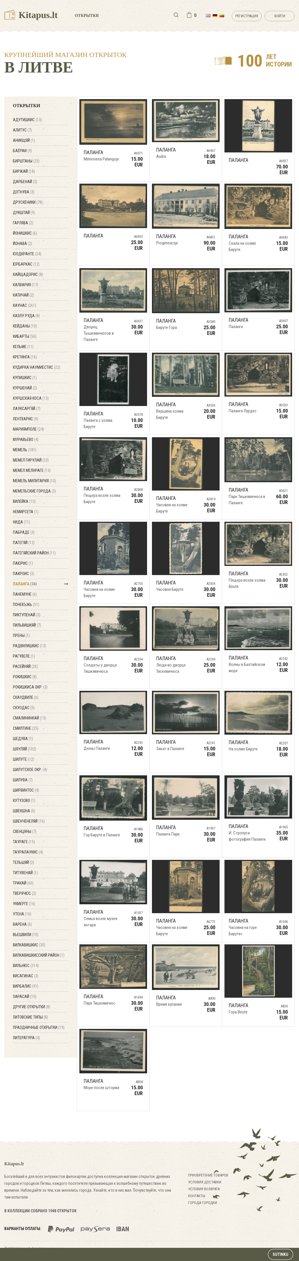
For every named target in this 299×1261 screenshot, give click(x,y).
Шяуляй (24, 749)
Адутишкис (27, 119)
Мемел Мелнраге (32, 470)
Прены (21, 635)
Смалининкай (29, 718)
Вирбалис (25, 986)
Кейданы (25, 326)
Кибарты (24, 336)
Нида (21, 522)
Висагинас (25, 976)
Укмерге (24, 903)
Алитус (22, 130)
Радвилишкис (29, 646)
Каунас (24, 305)
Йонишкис (25, 233)
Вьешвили (25, 934)
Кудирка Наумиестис (36, 367)
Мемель (24, 450)
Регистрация (246, 16)
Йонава (22, 243)
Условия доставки (204, 1182)
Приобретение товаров (208, 1175)
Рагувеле (24, 656)
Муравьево (25, 439)
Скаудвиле (25, 697)
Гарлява (23, 223)
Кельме (23, 346)
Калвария (25, 285)
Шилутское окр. (30, 769)
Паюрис (23, 563)
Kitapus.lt (31, 15)
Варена (22, 924)
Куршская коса (31, 398)
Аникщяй (24, 140)
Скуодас (24, 707)
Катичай (23, 295)
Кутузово (24, 800)
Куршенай (25, 388)
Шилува (23, 780)
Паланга (25, 584)
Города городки (202, 1203)
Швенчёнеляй (29, 821)
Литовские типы (30, 1017)
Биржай (24, 171)
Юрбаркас (26, 264)
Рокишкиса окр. (30, 687)
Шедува (23, 738)
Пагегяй (24, 542)
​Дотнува (23, 192)
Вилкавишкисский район (39, 955)
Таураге (24, 842)
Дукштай (24, 212)
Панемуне (25, 594)
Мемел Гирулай (31, 460)
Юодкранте (27, 254)
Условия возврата (204, 1189)
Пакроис (23, 573)
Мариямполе (28, 429)
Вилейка (24, 501)
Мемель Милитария (34, 480)
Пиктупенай (26, 615)
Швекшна (24, 811)
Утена (22, 914)
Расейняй (25, 666)
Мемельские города (34, 491)
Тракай (23, 883)
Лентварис (25, 419)
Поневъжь (26, 604)
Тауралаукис (28, 852)
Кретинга (25, 357)
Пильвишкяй (27, 625)
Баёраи (22, 150)
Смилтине (25, 728)
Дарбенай (25, 181)
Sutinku (280, 1254)
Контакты (196, 1196)
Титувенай (25, 872)
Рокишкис (25, 676)
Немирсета (25, 511)
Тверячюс (24, 893)
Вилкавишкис (29, 945)
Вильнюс (26, 965)
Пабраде (24, 532)
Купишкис (25, 377)
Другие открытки (31, 1007)
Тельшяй (23, 862)
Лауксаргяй (26, 408)
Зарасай (24, 996)
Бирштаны (26, 161)
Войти (279, 16)
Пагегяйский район (34, 553)
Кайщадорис (28, 274)
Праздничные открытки (39, 1027)
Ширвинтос (26, 790)
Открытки (87, 15)
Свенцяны (24, 831)
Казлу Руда (26, 315)
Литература (26, 1038)
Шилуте (23, 759)
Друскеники (28, 202)
